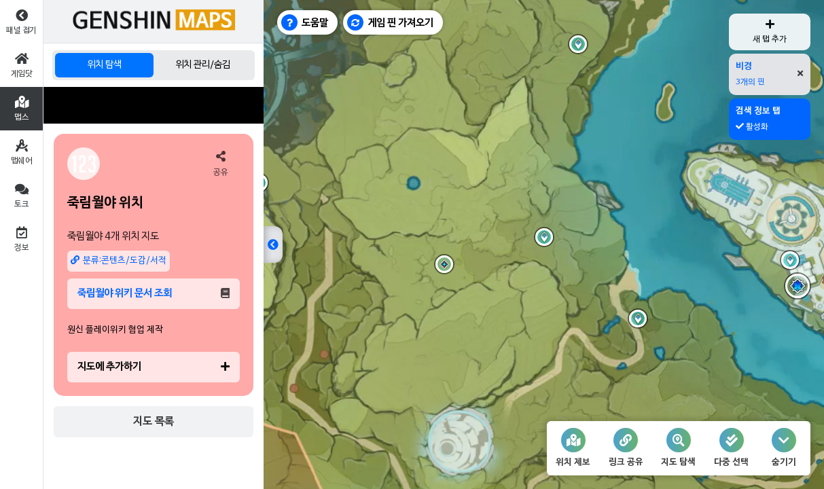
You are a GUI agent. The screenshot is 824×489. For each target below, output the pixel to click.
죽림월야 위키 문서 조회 (153, 293)
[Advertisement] (153, 105)
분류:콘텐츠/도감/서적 (118, 260)
